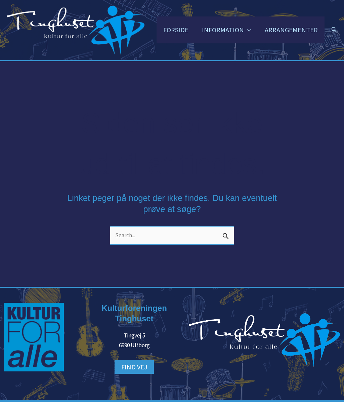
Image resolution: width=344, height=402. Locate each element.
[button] (247, 29)
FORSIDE (175, 30)
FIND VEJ (134, 367)
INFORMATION (226, 29)
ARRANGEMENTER (291, 30)
